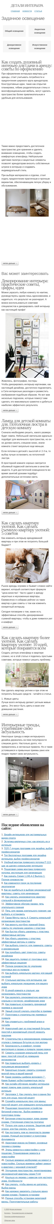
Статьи (38, 11)
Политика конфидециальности (14, 1216)
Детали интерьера (27, 5)
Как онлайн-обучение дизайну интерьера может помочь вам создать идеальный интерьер (25, 1087)
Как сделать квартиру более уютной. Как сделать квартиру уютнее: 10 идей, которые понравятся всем (25, 643)
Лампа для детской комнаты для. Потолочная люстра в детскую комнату (25, 424)
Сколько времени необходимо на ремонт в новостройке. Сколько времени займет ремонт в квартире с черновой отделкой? (26, 1163)
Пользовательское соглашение (22, 1213)
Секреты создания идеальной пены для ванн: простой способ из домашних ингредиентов (24, 1056)
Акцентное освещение (39, 31)
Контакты (7, 1213)
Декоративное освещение (14, 46)
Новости (27, 11)
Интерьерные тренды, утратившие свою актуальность (20, 728)
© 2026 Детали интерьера (13, 1209)
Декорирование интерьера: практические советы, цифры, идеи (24, 284)
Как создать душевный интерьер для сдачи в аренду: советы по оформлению (26, 65)
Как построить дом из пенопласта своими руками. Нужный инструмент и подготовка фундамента (25, 1136)
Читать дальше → (10, 263)
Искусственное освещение (39, 46)
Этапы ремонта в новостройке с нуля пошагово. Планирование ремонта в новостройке (23, 1153)
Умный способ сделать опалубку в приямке (28, 1011)
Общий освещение (14, 31)
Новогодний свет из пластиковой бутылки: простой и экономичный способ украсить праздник (25, 1032)
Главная (15, 11)
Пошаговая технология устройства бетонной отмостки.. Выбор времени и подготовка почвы (21, 1111)
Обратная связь (9, 1220)
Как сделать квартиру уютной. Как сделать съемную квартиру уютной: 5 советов (25, 528)
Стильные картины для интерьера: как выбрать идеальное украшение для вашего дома (24, 983)
